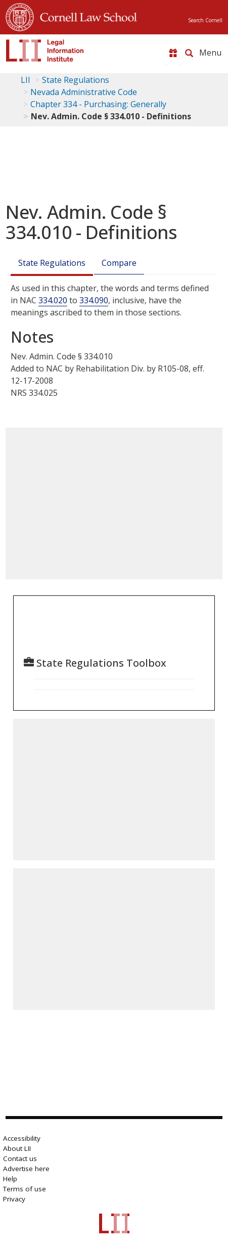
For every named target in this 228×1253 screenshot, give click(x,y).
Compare (119, 262)
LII (25, 79)
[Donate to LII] (173, 53)
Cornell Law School (85, 15)
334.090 (93, 300)
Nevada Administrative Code (83, 92)
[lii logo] (45, 50)
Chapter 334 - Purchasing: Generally (98, 104)
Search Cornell (205, 20)
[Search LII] (189, 53)
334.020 (52, 300)
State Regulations (75, 79)
